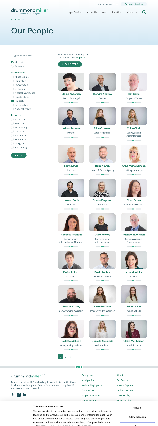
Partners (19, 66)
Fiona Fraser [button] (133, 200)
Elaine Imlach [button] (71, 272)
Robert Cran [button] (102, 166)
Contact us (132, 12)
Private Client (22, 96)
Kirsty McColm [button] (102, 307)
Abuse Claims (22, 76)
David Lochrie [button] (102, 272)
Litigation (20, 88)
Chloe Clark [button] (133, 128)
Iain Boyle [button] (133, 94)
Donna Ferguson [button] (102, 200)
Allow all (137, 385)
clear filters (70, 64)
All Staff (19, 62)
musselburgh (21, 147)
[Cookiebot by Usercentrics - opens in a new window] (16, 420)
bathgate (20, 119)
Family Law (20, 80)
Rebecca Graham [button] (71, 235)
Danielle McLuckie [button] (102, 341)
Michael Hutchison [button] (134, 235)
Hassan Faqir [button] (71, 200)
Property (19, 100)
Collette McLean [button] (71, 341)
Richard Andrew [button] (102, 94)
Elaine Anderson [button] (71, 94)
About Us (92, 12)
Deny (137, 403)
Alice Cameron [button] (102, 128)
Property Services (134, 4)
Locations (117, 12)
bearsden (20, 123)
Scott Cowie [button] (71, 166)
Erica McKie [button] (134, 307)
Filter (18, 155)
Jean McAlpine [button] (134, 272)
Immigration (21, 84)
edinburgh (20, 139)
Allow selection (137, 394)
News (104, 12)
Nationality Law (23, 108)
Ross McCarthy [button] (71, 307)
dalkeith (19, 131)
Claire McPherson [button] (133, 341)
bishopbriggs (22, 127)
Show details (40, 420)
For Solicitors (21, 104)
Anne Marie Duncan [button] (134, 166)
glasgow (19, 143)
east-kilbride (21, 135)
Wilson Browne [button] (71, 128)
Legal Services (75, 12)
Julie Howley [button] (102, 235)
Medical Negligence (25, 92)
